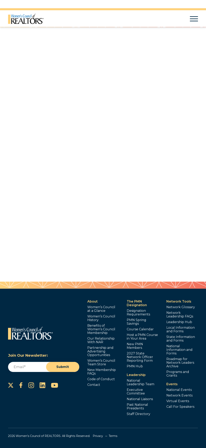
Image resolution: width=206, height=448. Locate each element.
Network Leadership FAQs (179, 314)
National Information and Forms (179, 349)
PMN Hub (135, 366)
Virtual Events (177, 401)
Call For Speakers (180, 407)
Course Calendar (140, 329)
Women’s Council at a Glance (101, 309)
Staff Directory (138, 414)
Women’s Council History (101, 318)
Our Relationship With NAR (101, 340)
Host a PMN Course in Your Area (142, 336)
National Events (179, 390)
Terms (113, 436)
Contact (93, 385)
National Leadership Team (140, 382)
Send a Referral (123, 114)
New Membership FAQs (101, 371)
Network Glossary (180, 307)
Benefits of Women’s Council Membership (101, 329)
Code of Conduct (101, 379)
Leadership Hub (179, 322)
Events (172, 384)
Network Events (179, 395)
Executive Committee (136, 391)
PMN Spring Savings (136, 321)
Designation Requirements (138, 312)
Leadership (136, 375)
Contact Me (124, 100)
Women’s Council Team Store (101, 362)
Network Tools (178, 301)
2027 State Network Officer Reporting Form (140, 357)
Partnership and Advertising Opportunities (100, 351)
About (92, 301)
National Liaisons (140, 399)
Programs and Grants (177, 373)
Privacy (98, 436)
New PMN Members (135, 346)
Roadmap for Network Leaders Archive (180, 362)
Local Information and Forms (180, 329)
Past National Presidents (137, 406)
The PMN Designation (137, 303)
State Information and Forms (180, 338)
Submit (62, 367)
